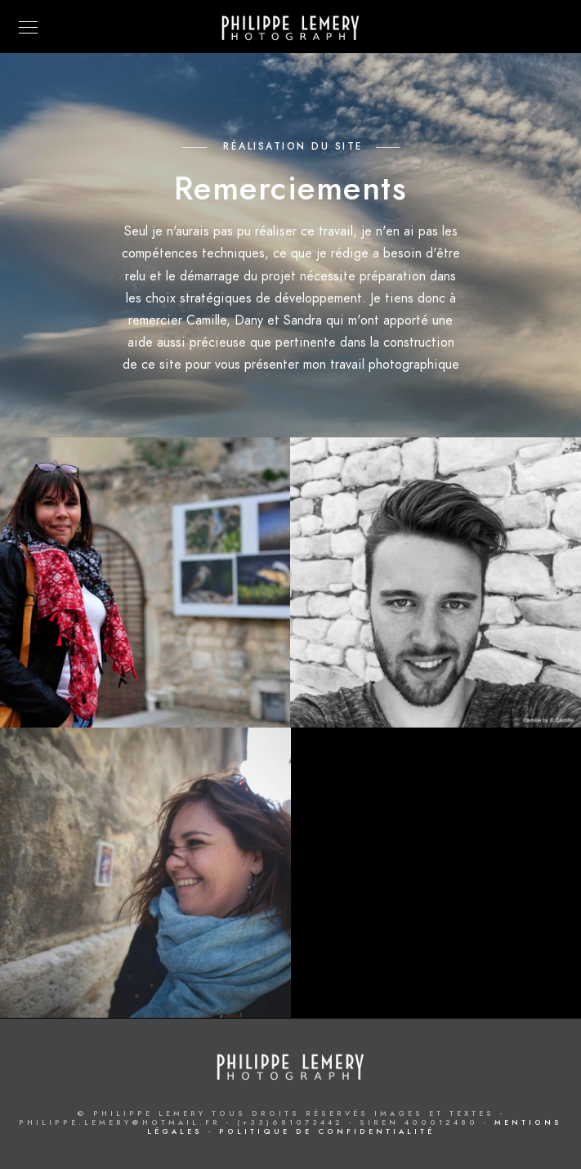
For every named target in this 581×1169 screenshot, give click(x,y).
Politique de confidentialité (327, 1131)
